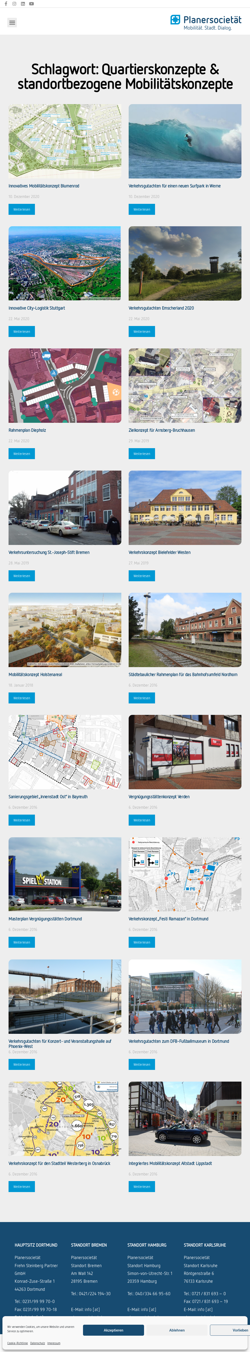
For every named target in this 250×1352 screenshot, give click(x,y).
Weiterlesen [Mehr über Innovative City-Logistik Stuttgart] (21, 331)
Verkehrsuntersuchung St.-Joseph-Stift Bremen (49, 552)
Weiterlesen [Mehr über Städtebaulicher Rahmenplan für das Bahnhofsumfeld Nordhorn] (142, 698)
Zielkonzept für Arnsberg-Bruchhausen (162, 430)
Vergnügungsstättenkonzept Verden (159, 796)
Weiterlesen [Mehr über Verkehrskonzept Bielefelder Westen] (142, 576)
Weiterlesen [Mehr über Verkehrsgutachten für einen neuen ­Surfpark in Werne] (142, 209)
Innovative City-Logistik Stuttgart (37, 308)
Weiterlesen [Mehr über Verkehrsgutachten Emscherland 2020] (142, 331)
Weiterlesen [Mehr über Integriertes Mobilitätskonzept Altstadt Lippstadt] (142, 1186)
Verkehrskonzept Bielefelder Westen (159, 552)
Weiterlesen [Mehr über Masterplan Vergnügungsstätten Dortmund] (21, 942)
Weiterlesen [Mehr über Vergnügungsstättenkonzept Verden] (142, 820)
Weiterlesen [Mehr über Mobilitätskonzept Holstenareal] (21, 698)
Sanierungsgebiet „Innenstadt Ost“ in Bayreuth (48, 796)
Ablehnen (177, 1330)
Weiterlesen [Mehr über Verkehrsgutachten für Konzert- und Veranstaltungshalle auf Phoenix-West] (21, 1064)
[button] (12, 22)
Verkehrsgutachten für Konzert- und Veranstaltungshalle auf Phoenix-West (60, 1043)
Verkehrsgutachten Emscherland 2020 (161, 308)
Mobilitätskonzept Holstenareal (35, 674)
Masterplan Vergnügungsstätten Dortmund (45, 918)
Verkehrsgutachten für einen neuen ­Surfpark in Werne (175, 185)
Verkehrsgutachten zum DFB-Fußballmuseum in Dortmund (179, 1041)
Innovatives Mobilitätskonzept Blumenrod (44, 185)
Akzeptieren (113, 1330)
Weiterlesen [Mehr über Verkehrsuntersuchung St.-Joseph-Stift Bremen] (21, 576)
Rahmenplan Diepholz (27, 430)
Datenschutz (37, 1343)
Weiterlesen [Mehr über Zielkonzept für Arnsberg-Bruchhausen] (142, 454)
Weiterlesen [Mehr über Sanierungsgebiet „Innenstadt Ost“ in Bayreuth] (21, 820)
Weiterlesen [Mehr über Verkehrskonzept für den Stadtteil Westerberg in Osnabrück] (21, 1186)
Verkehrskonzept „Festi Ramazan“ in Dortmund (168, 918)
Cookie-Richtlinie (17, 1343)
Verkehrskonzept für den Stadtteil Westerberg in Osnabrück (59, 1163)
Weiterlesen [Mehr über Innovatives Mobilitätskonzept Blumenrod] (21, 209)
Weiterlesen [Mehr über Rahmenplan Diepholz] (21, 454)
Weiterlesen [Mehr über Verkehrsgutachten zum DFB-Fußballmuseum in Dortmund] (142, 1064)
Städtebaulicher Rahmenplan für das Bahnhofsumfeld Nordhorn (183, 674)
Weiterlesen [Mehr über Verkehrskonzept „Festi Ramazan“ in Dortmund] (142, 942)
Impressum (53, 1343)
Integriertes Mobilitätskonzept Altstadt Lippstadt (170, 1163)
